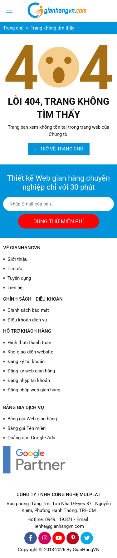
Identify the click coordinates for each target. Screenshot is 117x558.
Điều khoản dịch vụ (27, 320)
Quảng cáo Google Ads (31, 437)
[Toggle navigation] (9, 11)
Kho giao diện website (30, 352)
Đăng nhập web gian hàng (33, 390)
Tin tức (14, 268)
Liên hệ (14, 287)
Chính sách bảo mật (28, 310)
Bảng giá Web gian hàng (32, 419)
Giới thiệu (17, 259)
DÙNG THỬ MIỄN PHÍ (58, 221)
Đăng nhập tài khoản (28, 380)
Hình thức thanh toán (29, 342)
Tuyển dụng (19, 278)
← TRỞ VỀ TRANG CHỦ (58, 149)
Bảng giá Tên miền (26, 428)
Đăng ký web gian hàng (31, 371)
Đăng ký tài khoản (26, 361)
